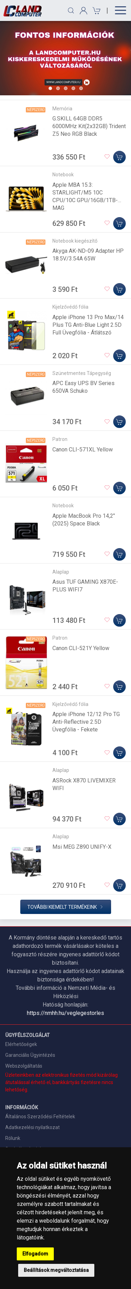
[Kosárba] (119, 157)
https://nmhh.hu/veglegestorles (65, 1013)
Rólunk (12, 1138)
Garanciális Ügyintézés (30, 1055)
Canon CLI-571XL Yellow (82, 449)
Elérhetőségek (21, 1044)
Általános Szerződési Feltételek (40, 1116)
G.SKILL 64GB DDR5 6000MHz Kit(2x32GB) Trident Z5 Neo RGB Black (89, 126)
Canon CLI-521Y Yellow (80, 648)
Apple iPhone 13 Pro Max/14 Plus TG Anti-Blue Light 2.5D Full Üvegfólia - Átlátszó (88, 325)
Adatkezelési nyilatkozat (32, 1127)
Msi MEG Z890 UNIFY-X (81, 847)
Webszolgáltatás (23, 1066)
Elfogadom (35, 1254)
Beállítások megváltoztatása (56, 1270)
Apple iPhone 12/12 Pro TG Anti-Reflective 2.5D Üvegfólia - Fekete (86, 722)
